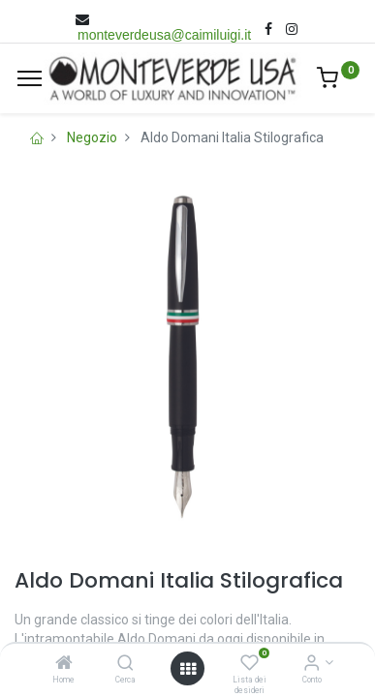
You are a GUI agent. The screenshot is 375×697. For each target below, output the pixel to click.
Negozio (92, 137)
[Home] (64, 664)
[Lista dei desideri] (249, 664)
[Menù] (30, 78)
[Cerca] (125, 664)
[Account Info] (311, 664)
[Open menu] (188, 669)
